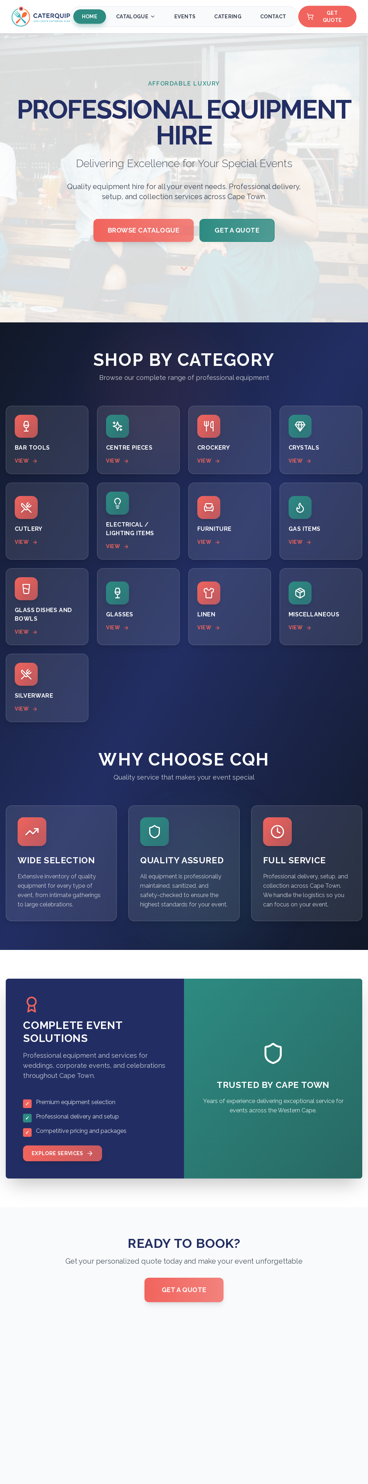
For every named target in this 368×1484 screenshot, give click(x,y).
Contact (273, 16)
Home (89, 16)
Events (185, 16)
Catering (228, 16)
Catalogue (136, 16)
